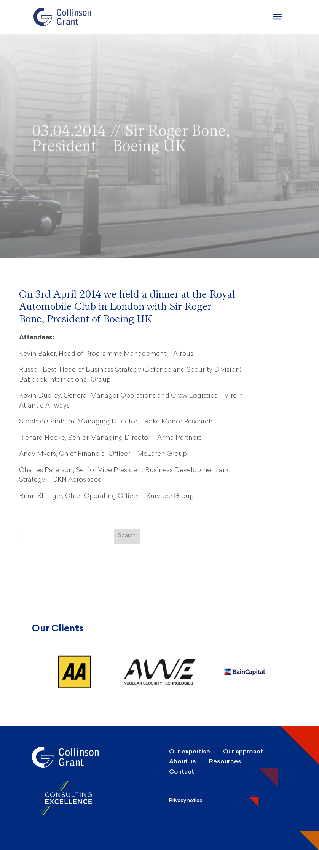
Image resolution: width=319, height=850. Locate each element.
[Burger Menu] (277, 16)
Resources (225, 761)
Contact (181, 771)
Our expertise (189, 751)
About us (182, 761)
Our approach (243, 751)
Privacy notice (186, 800)
